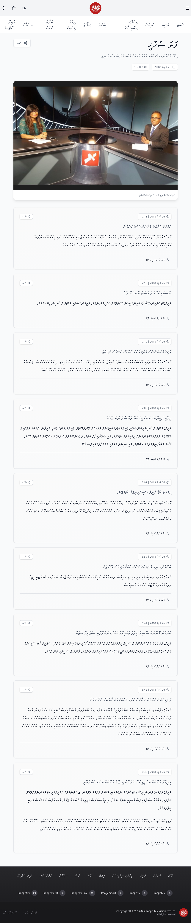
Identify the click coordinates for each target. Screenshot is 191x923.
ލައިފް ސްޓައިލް (9, 24)
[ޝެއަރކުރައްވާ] (26, 216)
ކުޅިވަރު (149, 24)
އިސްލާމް (28, 24)
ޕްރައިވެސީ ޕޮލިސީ (30, 912)
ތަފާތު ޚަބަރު (49, 24)
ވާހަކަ (77, 875)
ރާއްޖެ (180, 24)
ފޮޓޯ (89, 875)
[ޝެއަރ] (22, 43)
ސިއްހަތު (103, 24)
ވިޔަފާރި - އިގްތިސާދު (130, 24)
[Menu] (187, 8)
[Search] (3, 8)
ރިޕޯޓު (87, 24)
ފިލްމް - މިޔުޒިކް (71, 24)
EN (24, 8)
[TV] (14, 8)
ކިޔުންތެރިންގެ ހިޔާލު (10, 912)
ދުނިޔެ (165, 24)
